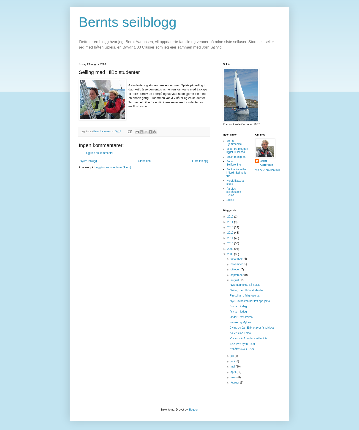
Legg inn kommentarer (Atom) (113, 167)
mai (233, 366)
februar (235, 382)
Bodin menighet (235, 156)
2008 (230, 254)
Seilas (230, 199)
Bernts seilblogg (128, 22)
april (234, 372)
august (235, 280)
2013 (230, 227)
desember (237, 258)
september (237, 275)
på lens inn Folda (240, 333)
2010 (230, 243)
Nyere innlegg (88, 161)
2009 (230, 248)
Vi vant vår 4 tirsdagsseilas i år (248, 338)
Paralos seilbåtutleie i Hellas (234, 192)
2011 (230, 238)
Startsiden (144, 161)
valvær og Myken (240, 322)
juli (233, 355)
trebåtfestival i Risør (242, 349)
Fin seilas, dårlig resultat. (245, 295)
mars (234, 377)
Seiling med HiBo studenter (246, 290)
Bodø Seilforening (233, 163)
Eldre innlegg (200, 161)
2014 (230, 222)
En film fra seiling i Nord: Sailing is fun (236, 173)
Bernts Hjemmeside (234, 142)
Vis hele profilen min (267, 170)
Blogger (193, 409)
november (237, 264)
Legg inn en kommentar (98, 153)
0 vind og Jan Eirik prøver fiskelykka (252, 327)
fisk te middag (238, 306)
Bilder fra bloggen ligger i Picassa (237, 150)
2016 (230, 216)
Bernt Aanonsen (266, 162)
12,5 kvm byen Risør (242, 344)
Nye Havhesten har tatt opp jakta (250, 301)
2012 (230, 232)
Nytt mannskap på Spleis (245, 284)
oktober (235, 269)
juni (233, 361)
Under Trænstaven (241, 317)
